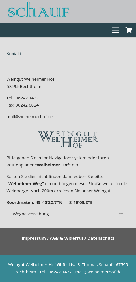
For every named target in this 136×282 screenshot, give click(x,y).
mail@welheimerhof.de (30, 116)
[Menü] (116, 30)
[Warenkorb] (129, 30)
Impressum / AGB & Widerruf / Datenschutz (68, 238)
